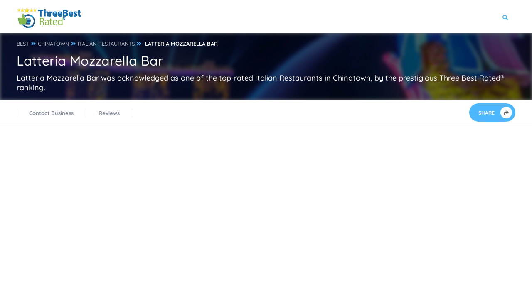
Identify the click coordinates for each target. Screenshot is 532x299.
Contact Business (51, 113)
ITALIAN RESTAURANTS (106, 43)
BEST (23, 43)
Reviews (109, 113)
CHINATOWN (53, 43)
